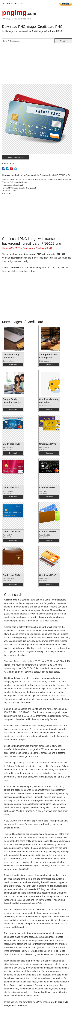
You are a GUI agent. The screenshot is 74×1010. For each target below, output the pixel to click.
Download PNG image (16, 157)
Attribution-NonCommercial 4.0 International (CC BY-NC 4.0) (40, 175)
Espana (21, 3)
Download (12, 365)
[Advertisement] (37, 65)
